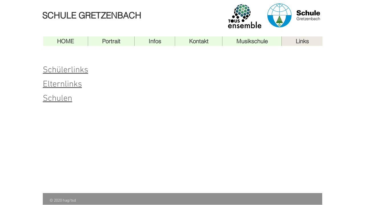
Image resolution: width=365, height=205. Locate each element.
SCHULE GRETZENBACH (91, 15)
